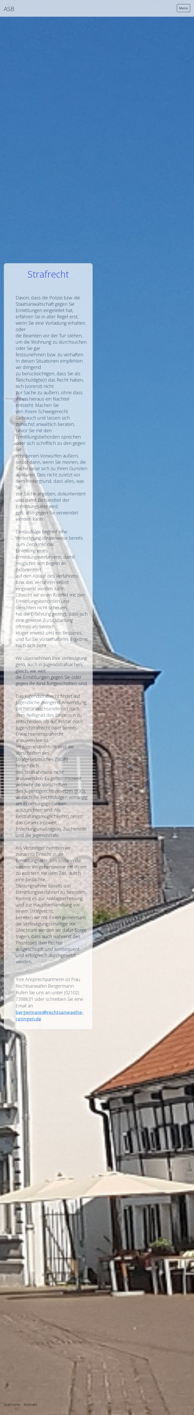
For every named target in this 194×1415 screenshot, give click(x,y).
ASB (9, 9)
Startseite (12, 1404)
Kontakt (30, 1404)
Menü (183, 8)
